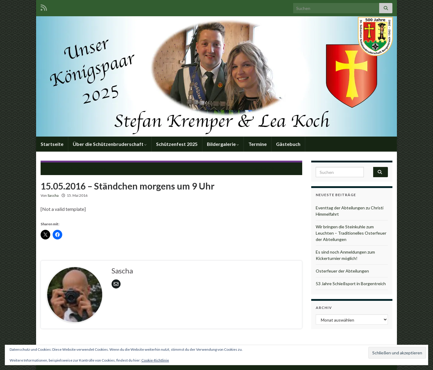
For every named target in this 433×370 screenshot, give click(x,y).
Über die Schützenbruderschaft (110, 144)
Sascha (53, 195)
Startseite (52, 144)
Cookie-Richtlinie (155, 360)
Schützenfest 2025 (177, 144)
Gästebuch (288, 144)
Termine (257, 144)
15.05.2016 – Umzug (272, 168)
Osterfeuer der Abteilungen (342, 270)
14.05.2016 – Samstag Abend (79, 168)
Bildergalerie (223, 144)
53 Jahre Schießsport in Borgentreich (351, 283)
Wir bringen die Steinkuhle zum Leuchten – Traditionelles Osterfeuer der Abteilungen (351, 233)
